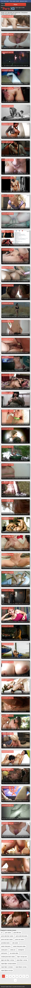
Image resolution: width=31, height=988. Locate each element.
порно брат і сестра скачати (8, 963)
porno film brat (17, 932)
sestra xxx (12, 949)
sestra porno (4, 949)
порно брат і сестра (22, 960)
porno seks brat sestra (21, 936)
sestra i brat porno (5, 946)
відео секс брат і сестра (7, 960)
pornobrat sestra (5, 943)
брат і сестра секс (22, 956)
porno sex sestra (19, 939)
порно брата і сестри (21, 967)
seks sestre (15, 943)
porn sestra (8, 932)
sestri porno (4, 953)
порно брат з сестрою (7, 967)
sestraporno (21, 949)
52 (1, 932)
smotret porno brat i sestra (8, 956)
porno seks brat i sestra (7, 936)
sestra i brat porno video (19, 946)
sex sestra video (14, 953)
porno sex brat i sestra (7, 939)
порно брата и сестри (7, 970)
